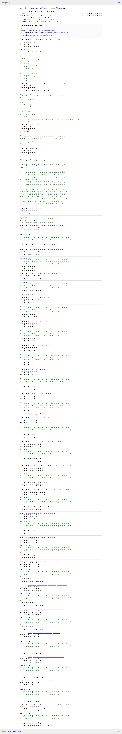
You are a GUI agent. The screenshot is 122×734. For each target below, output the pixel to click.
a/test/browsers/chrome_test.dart (38, 465)
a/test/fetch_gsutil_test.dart (37, 585)
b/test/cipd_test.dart (49, 537)
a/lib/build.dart (33, 297)
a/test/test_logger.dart (35, 681)
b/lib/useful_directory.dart (55, 441)
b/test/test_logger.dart (51, 681)
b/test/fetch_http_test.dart (55, 609)
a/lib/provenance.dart (35, 417)
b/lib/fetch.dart (44, 369)
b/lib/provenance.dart (49, 417)
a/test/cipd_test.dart (35, 537)
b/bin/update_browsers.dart (54, 225)
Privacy (14, 731)
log (83, 12)
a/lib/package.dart (34, 393)
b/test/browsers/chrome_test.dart (60, 465)
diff (56, 21)
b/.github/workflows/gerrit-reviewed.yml (67, 83)
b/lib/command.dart (46, 345)
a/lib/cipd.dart (33, 321)
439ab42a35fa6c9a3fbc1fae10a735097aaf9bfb (40, 21)
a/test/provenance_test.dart (37, 657)
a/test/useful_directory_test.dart (39, 705)
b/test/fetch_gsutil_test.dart (57, 585)
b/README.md (39, 208)
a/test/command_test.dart (36, 561)
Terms (19, 731)
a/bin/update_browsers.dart (36, 225)
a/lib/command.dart (34, 345)
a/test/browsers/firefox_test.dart (39, 489)
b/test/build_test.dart (50, 513)
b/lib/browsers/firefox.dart (55, 273)
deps (26, 8)
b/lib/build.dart (44, 297)
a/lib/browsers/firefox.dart (37, 273)
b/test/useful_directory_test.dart (61, 705)
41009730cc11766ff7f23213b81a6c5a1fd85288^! (46, 8)
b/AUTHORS (37, 124)
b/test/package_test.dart (52, 633)
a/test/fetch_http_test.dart (37, 609)
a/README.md (31, 208)
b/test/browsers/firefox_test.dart (61, 489)
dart (21, 8)
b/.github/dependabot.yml (52, 39)
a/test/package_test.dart (36, 633)
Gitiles (10, 731)
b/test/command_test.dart (52, 561)
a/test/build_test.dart (35, 513)
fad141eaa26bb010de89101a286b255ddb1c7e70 (40, 19)
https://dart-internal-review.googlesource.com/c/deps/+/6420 (49, 32)
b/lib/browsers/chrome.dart (54, 249)
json (119, 731)
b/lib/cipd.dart (43, 321)
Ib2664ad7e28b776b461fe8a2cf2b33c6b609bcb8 (42, 30)
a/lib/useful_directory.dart (37, 441)
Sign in (118, 2)
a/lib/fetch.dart (33, 369)
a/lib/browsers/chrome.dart (36, 249)
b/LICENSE (37, 148)
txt (115, 731)
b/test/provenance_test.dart (55, 657)
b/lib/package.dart (46, 393)
